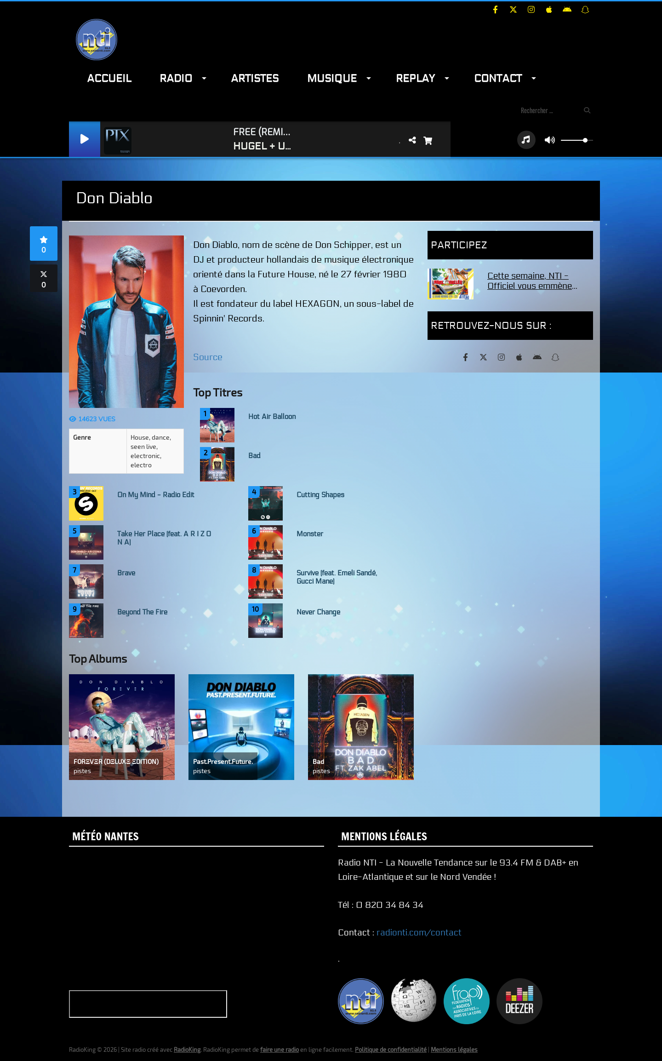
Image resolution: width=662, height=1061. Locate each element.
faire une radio (279, 1049)
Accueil (109, 78)
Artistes (255, 78)
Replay (415, 78)
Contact (498, 78)
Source (208, 357)
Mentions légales (454, 1049)
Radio (176, 78)
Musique (332, 78)
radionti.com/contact (419, 933)
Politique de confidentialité (391, 1049)
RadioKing (187, 1049)
